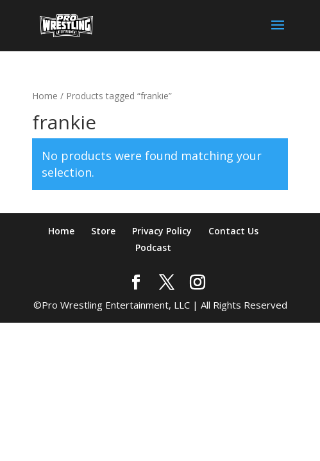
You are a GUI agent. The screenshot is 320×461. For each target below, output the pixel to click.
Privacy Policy (162, 231)
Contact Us (233, 231)
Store (103, 231)
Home (45, 96)
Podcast (153, 247)
